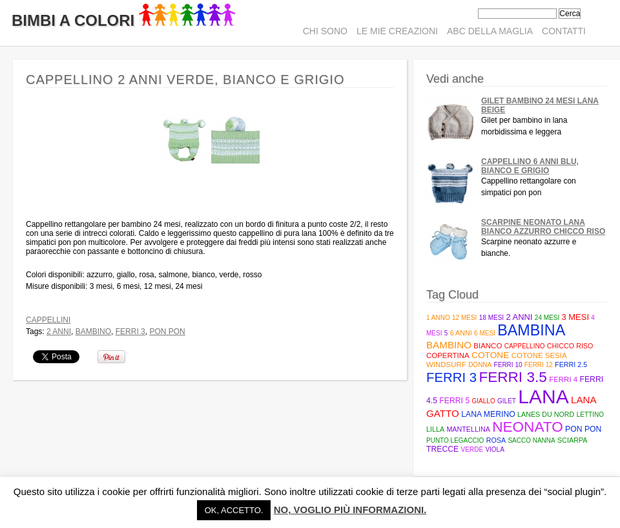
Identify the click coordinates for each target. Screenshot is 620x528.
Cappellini (48, 319)
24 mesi (547, 317)
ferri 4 (563, 379)
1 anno (438, 317)
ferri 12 (538, 364)
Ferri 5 (454, 400)
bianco (487, 346)
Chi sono (325, 31)
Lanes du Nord (545, 414)
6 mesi (484, 333)
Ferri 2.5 (571, 364)
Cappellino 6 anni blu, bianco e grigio (530, 166)
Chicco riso (570, 346)
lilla (435, 429)
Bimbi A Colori (123, 20)
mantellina (468, 429)
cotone (490, 355)
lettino (590, 414)
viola (494, 449)
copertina (448, 355)
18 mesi (491, 317)
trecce (442, 449)
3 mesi (575, 317)
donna (479, 364)
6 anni (461, 333)
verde (472, 449)
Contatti (564, 31)
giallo (483, 401)
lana (543, 396)
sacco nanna (531, 440)
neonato (527, 427)
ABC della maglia (490, 31)
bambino (93, 331)
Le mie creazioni (397, 31)
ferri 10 (508, 364)
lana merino (488, 414)
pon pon (167, 331)
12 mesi (464, 317)
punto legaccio (455, 440)
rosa (496, 440)
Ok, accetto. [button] (234, 510)
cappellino (524, 346)
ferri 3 (130, 331)
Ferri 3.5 (512, 377)
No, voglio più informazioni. (350, 509)
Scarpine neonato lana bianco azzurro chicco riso (543, 227)
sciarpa (572, 440)
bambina (531, 330)
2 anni (58, 331)
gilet (506, 401)
